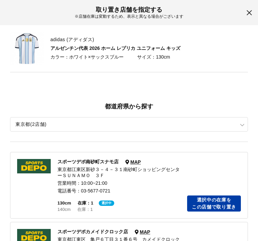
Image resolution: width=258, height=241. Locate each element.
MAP (135, 162)
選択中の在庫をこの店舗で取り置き (214, 203)
